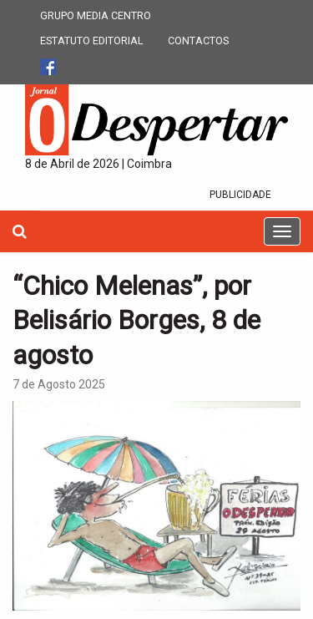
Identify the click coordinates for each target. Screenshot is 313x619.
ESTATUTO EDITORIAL (92, 40)
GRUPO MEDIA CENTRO (95, 15)
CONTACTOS (198, 40)
